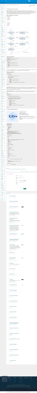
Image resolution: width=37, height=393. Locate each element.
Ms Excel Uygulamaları (2, 134)
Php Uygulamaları (2, 159)
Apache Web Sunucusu (2, 21)
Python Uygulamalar (2, 170)
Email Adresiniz (17, 178)
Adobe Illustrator (2, 14)
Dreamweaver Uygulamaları (2, 62)
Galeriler (13, 2)
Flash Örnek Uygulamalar (2, 79)
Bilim (1, 37)
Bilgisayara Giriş (2, 33)
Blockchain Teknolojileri (2, 44)
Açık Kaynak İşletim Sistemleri (2, 12)
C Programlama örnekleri (2, 49)
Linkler (23, 2)
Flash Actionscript (2, 76)
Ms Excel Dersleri (2, 132)
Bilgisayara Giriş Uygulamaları (2, 36)
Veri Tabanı (2, 189)
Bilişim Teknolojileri (2, 41)
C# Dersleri (2, 51)
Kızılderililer (2, 116)
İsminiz (17, 175)
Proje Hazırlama (2, 166)
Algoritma (2, 18)
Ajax (1, 16)
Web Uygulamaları (2, 192)
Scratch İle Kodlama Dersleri (2, 179)
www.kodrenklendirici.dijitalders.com (5, 390)
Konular (7, 2)
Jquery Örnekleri (2, 114)
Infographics (2, 92)
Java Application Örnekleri (2, 101)
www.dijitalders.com (3, 388)
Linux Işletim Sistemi (2, 124)
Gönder (25, 188)
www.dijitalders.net (8, 388)
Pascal (2, 149)
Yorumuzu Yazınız (17, 183)
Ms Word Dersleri (2, 136)
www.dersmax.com (3, 389)
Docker (2, 59)
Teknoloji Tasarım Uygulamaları (2, 185)
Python (2, 168)
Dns (1, 58)
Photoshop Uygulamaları (2, 156)
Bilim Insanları (2, 39)
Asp (1, 24)
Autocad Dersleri (2, 27)
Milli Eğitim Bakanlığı (2, 130)
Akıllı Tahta (2, 17)
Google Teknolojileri (2, 85)
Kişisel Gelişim (2, 118)
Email (31, 379)
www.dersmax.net (7, 389)
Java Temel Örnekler (2, 106)
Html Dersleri (2, 87)
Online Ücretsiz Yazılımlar (2, 145)
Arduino (2, 23)
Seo (1, 180)
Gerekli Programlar (2, 81)
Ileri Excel (2, 91)
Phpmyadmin (2, 160)
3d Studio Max (2, 10)
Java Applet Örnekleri (2, 96)
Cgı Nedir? (2, 53)
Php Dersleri (2, 157)
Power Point (2, 163)
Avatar (17, 180)
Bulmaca (26, 2)
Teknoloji (2, 183)
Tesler (14, 379)
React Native (2, 172)
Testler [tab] (3, 6)
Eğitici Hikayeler (2, 65)
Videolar (16, 2)
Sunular (20, 2)
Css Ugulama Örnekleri (2, 56)
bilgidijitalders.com (30, 388)
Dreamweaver (2, 60)
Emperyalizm (2, 70)
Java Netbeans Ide (2, 104)
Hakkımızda (10, 379)
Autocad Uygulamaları (2, 29)
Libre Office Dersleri (2, 120)
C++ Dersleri (2, 52)
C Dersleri (2, 47)
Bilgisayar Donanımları (2, 31)
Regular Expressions (2, 174)
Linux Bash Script (2, 122)
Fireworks (2, 72)
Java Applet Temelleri (2, 98)
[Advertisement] (21, 371)
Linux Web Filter (2, 128)
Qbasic (2, 171)
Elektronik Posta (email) (2, 69)
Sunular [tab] (1, 6)
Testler (10, 2)
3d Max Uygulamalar (2, 8)
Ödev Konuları (2, 148)
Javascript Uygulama (2, 111)
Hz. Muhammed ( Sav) (2, 89)
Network (2, 143)
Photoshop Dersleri (2, 151)
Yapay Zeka (2, 198)
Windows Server (2, 195)
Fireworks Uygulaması (2, 74)
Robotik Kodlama (2, 176)
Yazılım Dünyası (2, 199)
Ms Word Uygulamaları (2, 138)
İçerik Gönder (21, 379)
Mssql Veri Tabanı (2, 140)
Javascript (2, 109)
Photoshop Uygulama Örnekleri (2, 153)
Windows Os (2, 193)
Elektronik (2, 67)
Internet (2, 93)
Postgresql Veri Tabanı (2, 162)
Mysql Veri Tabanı (2, 142)
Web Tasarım (2, 190)
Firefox (2, 71)
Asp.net (2, 25)
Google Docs (2, 83)
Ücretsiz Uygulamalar (2, 187)
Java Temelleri (2, 108)
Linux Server (2, 126)
